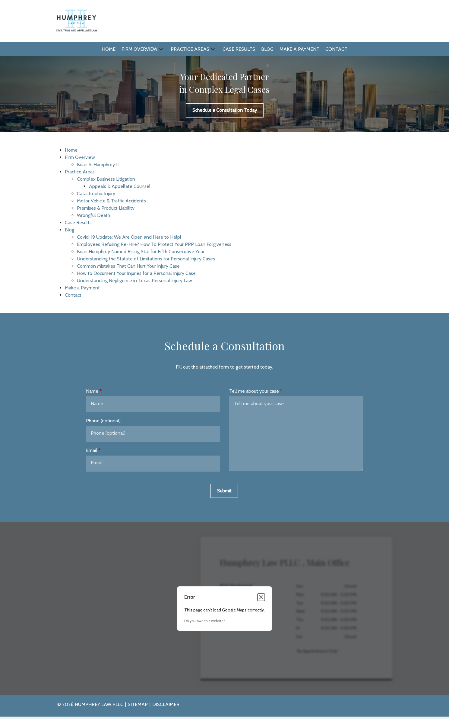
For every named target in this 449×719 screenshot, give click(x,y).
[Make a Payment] (299, 49)
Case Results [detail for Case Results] (78, 222)
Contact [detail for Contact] (73, 295)
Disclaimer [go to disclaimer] (165, 704)
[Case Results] (239, 49)
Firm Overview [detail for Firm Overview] (80, 157)
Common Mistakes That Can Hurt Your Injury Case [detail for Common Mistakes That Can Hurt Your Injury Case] (128, 266)
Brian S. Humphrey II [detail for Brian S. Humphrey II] (98, 164)
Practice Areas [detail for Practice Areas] (80, 172)
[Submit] (224, 491)
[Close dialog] (261, 597)
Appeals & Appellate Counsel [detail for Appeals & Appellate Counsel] (119, 186)
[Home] (108, 49)
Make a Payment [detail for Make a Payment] (82, 288)
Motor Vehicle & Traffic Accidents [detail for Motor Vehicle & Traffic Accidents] (111, 201)
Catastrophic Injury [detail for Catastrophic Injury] (96, 193)
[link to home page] (76, 21)
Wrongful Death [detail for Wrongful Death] (93, 215)
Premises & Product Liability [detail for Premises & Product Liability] (105, 208)
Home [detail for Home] (71, 150)
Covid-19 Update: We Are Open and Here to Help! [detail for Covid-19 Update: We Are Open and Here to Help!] (129, 237)
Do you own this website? (204, 620)
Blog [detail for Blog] (69, 230)
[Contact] (336, 49)
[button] (161, 49)
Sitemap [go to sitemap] (138, 704)
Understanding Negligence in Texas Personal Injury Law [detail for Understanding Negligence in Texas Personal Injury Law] (134, 280)
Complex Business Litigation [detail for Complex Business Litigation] (106, 179)
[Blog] (267, 49)
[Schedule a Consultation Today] (225, 110)
